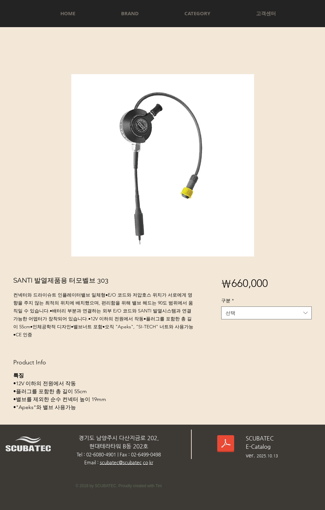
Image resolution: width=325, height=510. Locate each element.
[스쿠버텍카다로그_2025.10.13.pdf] (226, 444)
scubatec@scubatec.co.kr (126, 462)
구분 (227, 300)
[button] (130, 13)
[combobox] (266, 312)
